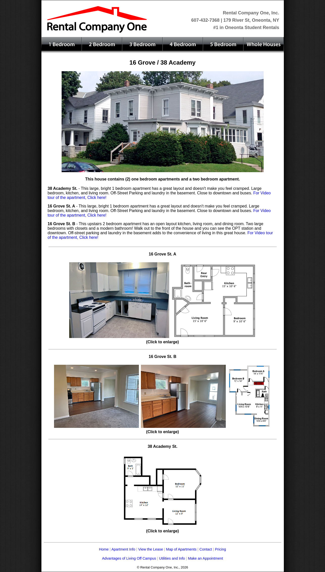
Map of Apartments (181, 549)
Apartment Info (123, 549)
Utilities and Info (171, 558)
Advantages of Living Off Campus (129, 558)
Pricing (220, 549)
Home (104, 549)
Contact (205, 549)
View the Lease (151, 549)
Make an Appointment (205, 558)
